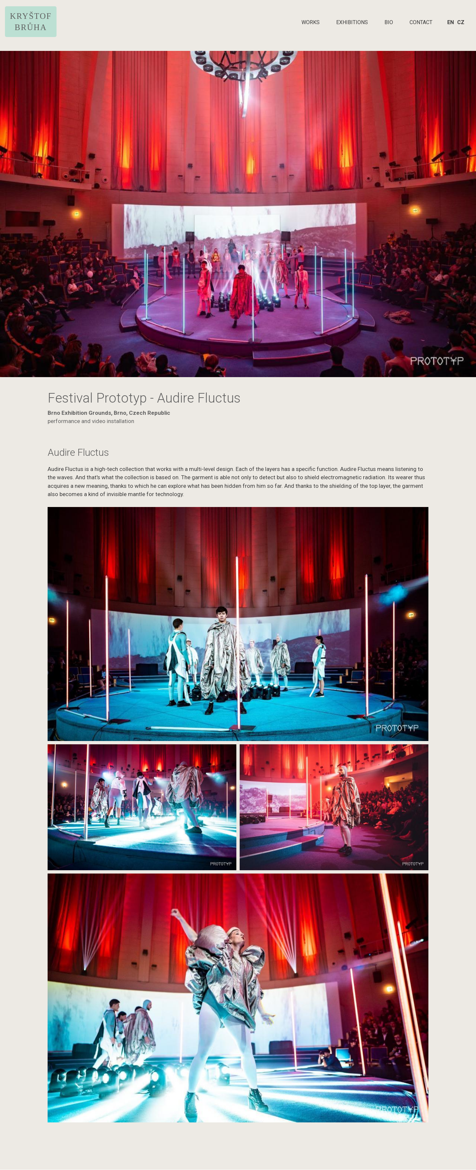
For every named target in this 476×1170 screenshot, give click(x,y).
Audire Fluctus (78, 452)
